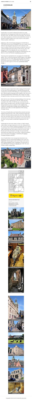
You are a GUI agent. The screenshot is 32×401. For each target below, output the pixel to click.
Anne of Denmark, (11, 93)
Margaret (3, 50)
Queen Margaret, (8, 142)
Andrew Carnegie (18, 126)
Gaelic (22, 35)
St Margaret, (18, 142)
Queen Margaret (17, 42)
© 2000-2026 (23, 398)
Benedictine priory (19, 53)
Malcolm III (18, 143)
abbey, (13, 133)
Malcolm (13, 50)
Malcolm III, (3, 42)
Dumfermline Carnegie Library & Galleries (16, 106)
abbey (21, 89)
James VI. (22, 93)
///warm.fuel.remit (12, 205)
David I (20, 56)
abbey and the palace (19, 58)
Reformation (13, 90)
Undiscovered (7, 1)
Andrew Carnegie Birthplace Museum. (14, 134)
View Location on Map (13, 203)
